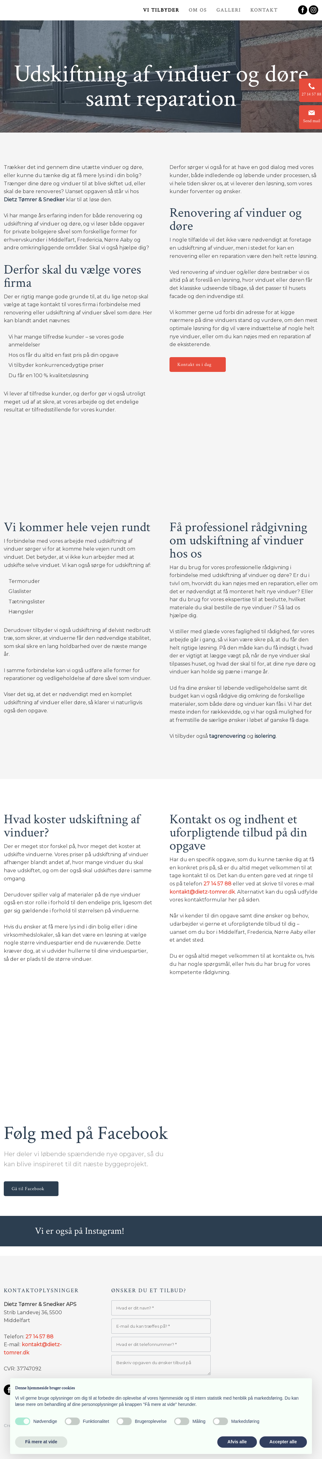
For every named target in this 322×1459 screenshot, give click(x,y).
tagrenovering (227, 736)
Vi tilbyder (161, 10)
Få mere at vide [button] (41, 1441)
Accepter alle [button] (283, 1441)
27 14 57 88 (217, 884)
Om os (198, 10)
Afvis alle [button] (237, 1441)
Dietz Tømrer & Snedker (34, 200)
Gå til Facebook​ (28, 1189)
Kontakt (264, 10)
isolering (265, 736)
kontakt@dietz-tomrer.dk (202, 892)
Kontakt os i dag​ (194, 364)
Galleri (228, 10)
